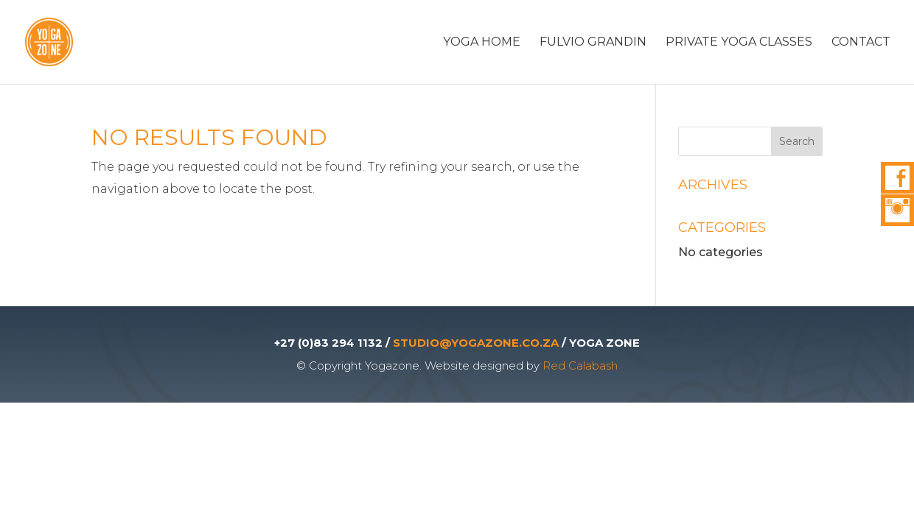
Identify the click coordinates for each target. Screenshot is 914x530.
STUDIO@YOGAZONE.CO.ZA (476, 343)
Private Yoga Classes (739, 43)
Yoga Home (481, 43)
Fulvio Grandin (593, 43)
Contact (860, 43)
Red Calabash (580, 365)
